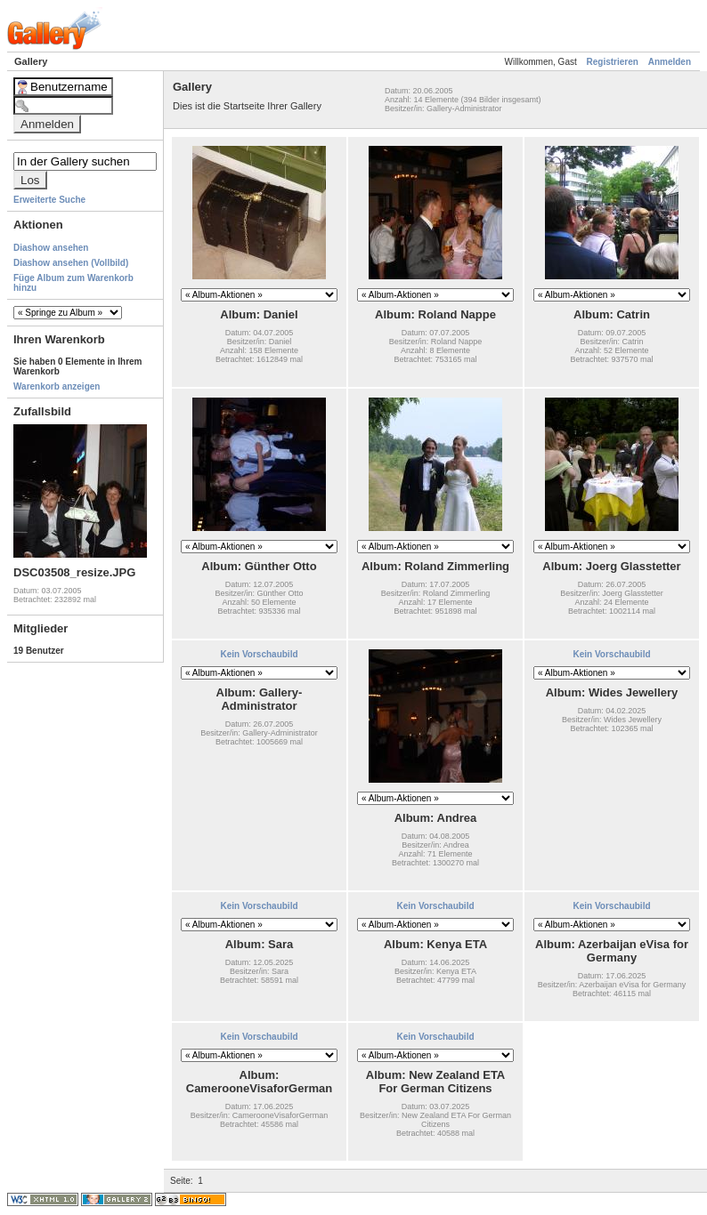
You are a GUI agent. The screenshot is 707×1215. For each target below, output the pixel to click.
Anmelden (669, 62)
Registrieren (612, 62)
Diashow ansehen (50, 248)
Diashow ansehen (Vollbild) (70, 263)
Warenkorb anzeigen (56, 386)
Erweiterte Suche (49, 200)
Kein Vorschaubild (258, 654)
